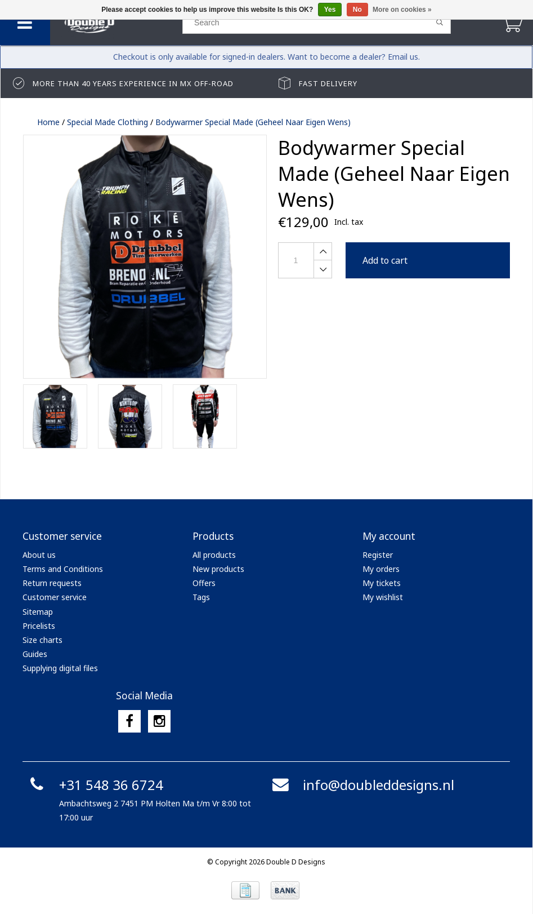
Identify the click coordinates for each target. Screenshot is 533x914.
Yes (330, 10)
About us (39, 554)
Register (377, 554)
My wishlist (382, 597)
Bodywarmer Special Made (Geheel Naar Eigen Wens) (253, 122)
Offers (204, 583)
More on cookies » (402, 10)
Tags (201, 597)
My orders (381, 569)
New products (218, 569)
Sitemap (38, 611)
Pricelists (39, 625)
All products (214, 554)
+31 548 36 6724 (94, 784)
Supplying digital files (60, 668)
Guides (35, 654)
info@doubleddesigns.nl (361, 784)
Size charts (42, 640)
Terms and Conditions (63, 569)
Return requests (52, 583)
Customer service (55, 597)
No (357, 10)
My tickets (381, 583)
